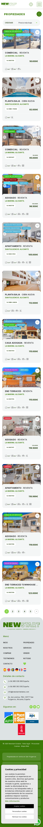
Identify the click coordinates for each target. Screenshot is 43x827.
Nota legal (26, 744)
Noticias (27, 658)
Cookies (17, 746)
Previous (4, 40)
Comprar (7, 653)
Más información (12, 801)
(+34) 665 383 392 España (18, 686)
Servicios (27, 648)
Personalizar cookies (19, 811)
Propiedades (28, 643)
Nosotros (7, 648)
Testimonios (8, 658)
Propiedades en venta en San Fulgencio (21, 757)
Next (38, 40)
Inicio (5, 643)
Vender (26, 653)
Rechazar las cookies (19, 817)
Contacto (7, 664)
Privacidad (35, 744)
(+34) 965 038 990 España (18, 681)
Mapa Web (25, 746)
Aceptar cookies (19, 806)
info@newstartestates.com (18, 692)
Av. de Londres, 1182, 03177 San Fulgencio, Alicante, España (20, 698)
